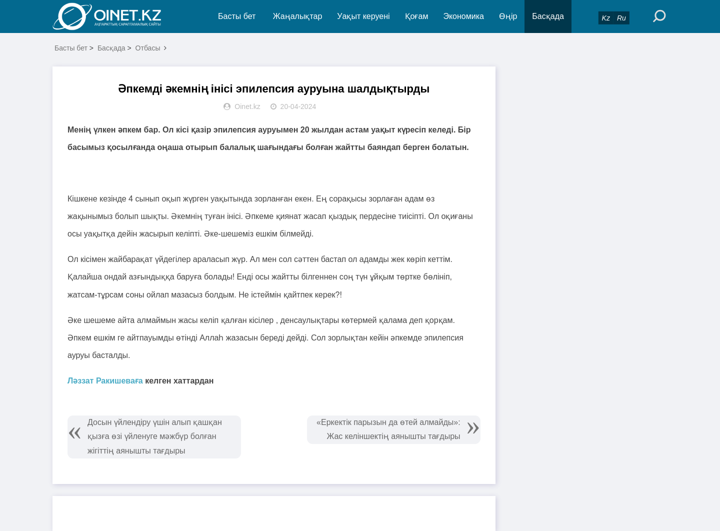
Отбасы (148, 48)
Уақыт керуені (363, 16)
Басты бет (237, 16)
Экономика (463, 16)
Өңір (508, 16)
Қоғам (416, 16)
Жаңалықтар (297, 16)
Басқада (548, 16)
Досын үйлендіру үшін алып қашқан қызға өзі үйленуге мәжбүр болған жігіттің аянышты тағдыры (155, 437)
